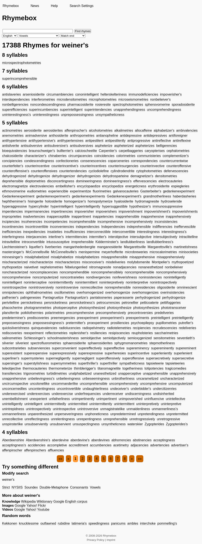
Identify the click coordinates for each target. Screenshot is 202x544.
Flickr (42, 505)
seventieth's (186, 338)
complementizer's (176, 156)
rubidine (64, 523)
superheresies (115, 353)
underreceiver (113, 394)
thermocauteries (35, 368)
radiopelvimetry (93, 328)
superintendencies (98, 109)
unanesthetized (104, 373)
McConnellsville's (64, 252)
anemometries (12, 135)
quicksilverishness (15, 328)
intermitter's (97, 237)
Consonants (79, 487)
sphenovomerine (157, 104)
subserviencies (39, 348)
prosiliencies (120, 323)
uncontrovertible (69, 388)
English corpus (76, 501)
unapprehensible (155, 373)
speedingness (98, 523)
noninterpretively (111, 282)
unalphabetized (80, 373)
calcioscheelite (86, 151)
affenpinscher (12, 450)
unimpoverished (130, 399)
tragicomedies (175, 368)
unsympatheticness (109, 114)
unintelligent (33, 404)
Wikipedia (28, 501)
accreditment (78, 445)
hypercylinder (39, 206)
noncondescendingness (48, 104)
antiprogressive (138, 140)
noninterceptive (35, 282)
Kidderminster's (107, 242)
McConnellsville (37, 252)
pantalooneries (101, 297)
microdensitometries (72, 99)
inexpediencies (34, 232)
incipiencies (11, 221)
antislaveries (11, 94)
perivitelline (10, 302)
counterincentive (37, 166)
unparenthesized (40, 414)
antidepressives (155, 135)
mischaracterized (15, 262)
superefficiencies (14, 109)
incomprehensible (82, 221)
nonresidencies (144, 287)
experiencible (58, 191)
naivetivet (31, 267)
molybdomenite (138, 262)
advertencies (159, 445)
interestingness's (174, 232)
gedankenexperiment (178, 191)
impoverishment (130, 211)
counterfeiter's (12, 166)
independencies (87, 226)
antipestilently (115, 140)
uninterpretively (147, 404)
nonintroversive (67, 287)
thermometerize (60, 368)
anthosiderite (58, 135)
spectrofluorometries (45, 343)
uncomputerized (180, 383)
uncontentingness (41, 388)
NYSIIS (17, 487)
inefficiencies (11, 232)
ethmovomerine (13, 191)
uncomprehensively (123, 383)
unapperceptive (129, 373)
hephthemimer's (14, 201)
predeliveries (164, 313)
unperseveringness (68, 414)
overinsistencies (172, 292)
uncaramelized (147, 378)
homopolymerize (100, 201)
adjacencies (140, 445)
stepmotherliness (162, 343)
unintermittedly (55, 404)
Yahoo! (31, 505)
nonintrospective (14, 287)
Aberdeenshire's (38, 440)
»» (140, 458)
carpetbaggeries (131, 151)
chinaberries (57, 156)
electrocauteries (170, 181)
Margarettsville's (160, 247)
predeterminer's (14, 318)
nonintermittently (61, 282)
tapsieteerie (155, 363)
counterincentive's (64, 166)
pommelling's (167, 523)
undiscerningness (138, 394)
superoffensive (133, 358)
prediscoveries (38, 318)
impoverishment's (157, 211)
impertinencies (62, 211)
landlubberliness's (159, 242)
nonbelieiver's (160, 99)
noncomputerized (45, 277)
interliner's (56, 237)
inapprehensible (127, 216)
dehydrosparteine (116, 176)
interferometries (43, 99)
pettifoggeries (170, 302)
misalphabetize (62, 257)
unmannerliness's (165, 409)
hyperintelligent (61, 206)
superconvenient (64, 348)
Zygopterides (154, 424)
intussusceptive (57, 242)
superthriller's (88, 363)
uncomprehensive (153, 383)
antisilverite (10, 145)
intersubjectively (165, 237)
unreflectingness (36, 419)
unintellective (175, 399)
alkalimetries (123, 130)
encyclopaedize (88, 186)
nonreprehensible (118, 287)
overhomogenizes (145, 292)
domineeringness (89, 181)
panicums (118, 523)
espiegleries (180, 186)
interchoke (148, 523)
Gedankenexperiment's (124, 196)
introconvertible (33, 242)
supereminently (162, 348)
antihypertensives (70, 140)
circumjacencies (80, 156)
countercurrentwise (173, 161)
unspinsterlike (12, 424)
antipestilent (94, 140)
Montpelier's (161, 262)
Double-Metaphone (53, 487)
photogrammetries (38, 307)
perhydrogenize (173, 297)
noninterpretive (137, 282)
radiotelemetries (119, 328)
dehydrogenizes (89, 176)
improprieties (12, 216)
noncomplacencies (44, 272)
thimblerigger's (85, 368)
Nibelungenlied (76, 267)
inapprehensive (152, 216)
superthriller (109, 363)
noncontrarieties (72, 277)
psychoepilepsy (142, 323)
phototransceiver (173, 307)
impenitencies (12, 211)
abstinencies (142, 440)
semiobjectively (114, 338)
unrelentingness (63, 419)
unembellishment (15, 399)
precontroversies (140, 313)
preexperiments (137, 318)
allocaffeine (143, 130)
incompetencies (55, 221)
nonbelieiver (174, 267)
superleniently (161, 353)
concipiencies (12, 161)
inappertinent (81, 216)
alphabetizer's (164, 130)
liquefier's (36, 247)
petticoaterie (149, 302)
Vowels (95, 487)
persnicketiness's (82, 302)
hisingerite (35, 201)
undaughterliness (95, 388)
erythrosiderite (158, 186)
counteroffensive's (15, 171)
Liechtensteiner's (14, 247)
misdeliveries (115, 262)
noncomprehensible (139, 272)
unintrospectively (38, 409)
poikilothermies (32, 313)
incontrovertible (36, 226)
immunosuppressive (168, 206)
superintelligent (71, 109)
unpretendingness (151, 414)
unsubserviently (36, 424)
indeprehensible (139, 226)
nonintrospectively (163, 282)
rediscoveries (12, 333)
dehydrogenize (39, 176)
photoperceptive (65, 307)
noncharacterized (15, 272)
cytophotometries (149, 171)
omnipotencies (13, 292)
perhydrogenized (147, 297)
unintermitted (78, 404)
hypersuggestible (114, 206)
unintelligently (12, 404)
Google (58, 501)
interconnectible (98, 232)
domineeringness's (117, 181)
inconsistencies (166, 221)
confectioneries (67, 161)
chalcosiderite (12, 156)
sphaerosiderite (74, 343)
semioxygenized (139, 338)
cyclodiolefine (98, 171)
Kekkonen (9, 523)
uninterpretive (171, 404)
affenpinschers (35, 450)
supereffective (114, 348)
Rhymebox (11, 6)
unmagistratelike (112, 409)
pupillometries (166, 323)
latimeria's (79, 523)
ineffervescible (185, 226)
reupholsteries (142, 333)
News (35, 6)
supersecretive (183, 358)
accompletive (57, 445)
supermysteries (32, 358)
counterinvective (152, 166)
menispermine (89, 252)
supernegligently (58, 358)
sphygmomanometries (130, 343)
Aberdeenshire (13, 440)
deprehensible (12, 181)
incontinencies (12, 226)
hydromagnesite (147, 201)
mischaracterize (41, 262)
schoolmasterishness (63, 338)
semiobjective (91, 338)
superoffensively (108, 358)
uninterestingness (46, 114)
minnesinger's (12, 257)
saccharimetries (166, 333)
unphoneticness (96, 414)
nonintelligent (12, 282)
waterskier (135, 424)
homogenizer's (75, 201)
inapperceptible (58, 216)
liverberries (53, 247)
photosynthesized (92, 307)
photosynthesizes (146, 307)
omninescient (187, 287)
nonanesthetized (150, 267)
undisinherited (163, 394)
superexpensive (36, 353)
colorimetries (126, 156)
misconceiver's (93, 262)
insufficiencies (74, 232)
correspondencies (144, 161)
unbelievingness (68, 378)
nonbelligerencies (15, 104)
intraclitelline (188, 237)
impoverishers (106, 211)
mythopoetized (183, 262)
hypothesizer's (140, 206)
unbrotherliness (122, 378)
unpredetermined (123, 414)
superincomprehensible (19, 78)
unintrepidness (13, 409)
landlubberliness (132, 242)
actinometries (12, 130)
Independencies (113, 226)
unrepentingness (89, 419)
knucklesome (29, 523)
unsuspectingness (86, 424)
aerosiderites (53, 130)
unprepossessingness (77, 114)
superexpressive (90, 353)
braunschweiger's (42, 151)
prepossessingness (16, 323)
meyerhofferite (112, 252)
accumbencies (100, 445)
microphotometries (103, 99)
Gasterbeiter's (150, 191)
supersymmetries (63, 363)
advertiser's (179, 445)
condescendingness (39, 161)
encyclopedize (112, 186)
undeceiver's (119, 388)
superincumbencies (43, 109)
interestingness (148, 232)
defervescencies (176, 171)
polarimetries (55, 313)
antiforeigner (178, 135)
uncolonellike (40, 383)
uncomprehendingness (164, 109)
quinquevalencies (44, 328)
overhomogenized (90, 292)
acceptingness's (14, 445)
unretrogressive (168, 419)
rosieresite (103, 104)
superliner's (10, 358)
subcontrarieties (14, 348)
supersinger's (12, 363)
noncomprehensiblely (107, 272)
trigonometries (34, 373)
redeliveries (187, 328)
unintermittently (100, 404)
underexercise (62, 394)
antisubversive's (56, 145)
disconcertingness (60, 181)
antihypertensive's (42, 140)
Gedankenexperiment (18, 196)
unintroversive (87, 409)
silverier (8, 343)
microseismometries (133, 99)
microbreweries (136, 252)
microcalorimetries (163, 252)
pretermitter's (75, 323)
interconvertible (123, 232)
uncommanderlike (64, 383)
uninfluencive (154, 399)
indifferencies (162, 226)
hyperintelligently (87, 206)
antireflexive (182, 140)
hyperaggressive (14, 206)
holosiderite (53, 201)
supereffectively (90, 348)
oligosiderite (166, 287)
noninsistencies (150, 277)
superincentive (138, 353)
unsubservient (60, 424)
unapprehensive (14, 378)
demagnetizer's (141, 176)
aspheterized (124, 145)
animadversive (36, 135)
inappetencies (103, 216)
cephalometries (178, 151)
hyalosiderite (123, 201)
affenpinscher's (76, 130)
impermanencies (36, 211)
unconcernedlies (14, 388)
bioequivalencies (14, 151)
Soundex (31, 487)
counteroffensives (44, 171)
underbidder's (141, 388)
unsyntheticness (114, 424)
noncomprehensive (16, 277)
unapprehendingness (129, 109)
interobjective (118, 237)
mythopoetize (12, 267)
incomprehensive (110, 221)
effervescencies (145, 181)
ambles (132, 523)
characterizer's (35, 156)
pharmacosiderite (81, 104)
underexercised (13, 394)
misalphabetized (37, 257)
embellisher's (65, 186)
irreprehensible (82, 242)
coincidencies (104, 156)
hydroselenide (171, 201)
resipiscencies (119, 333)
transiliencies (12, 373)
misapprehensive (142, 257)
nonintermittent (86, 282)
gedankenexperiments (88, 196)
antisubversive (31, 145)
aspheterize (104, 145)
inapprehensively (178, 216)
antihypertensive (14, 140)
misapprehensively (171, 257)
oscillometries (64, 292)
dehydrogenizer (63, 176)
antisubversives (81, 145)
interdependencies (16, 99)
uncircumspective (15, 383)
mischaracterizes (67, 262)
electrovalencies (42, 186)
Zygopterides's (177, 424)
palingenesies (30, 297)
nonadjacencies (124, 267)
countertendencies (73, 171)
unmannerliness (14, 414)
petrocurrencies (108, 302)
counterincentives (93, 166)
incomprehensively (139, 221)
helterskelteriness (113, 94)
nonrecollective (91, 287)
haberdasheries (184, 196)
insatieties (54, 232)
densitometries (166, 176)
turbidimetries (57, 373)
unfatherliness (59, 399)
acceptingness (164, 440)
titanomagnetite (109, 368)
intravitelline (11, 242)
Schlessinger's (35, 338)
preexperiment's (112, 318)
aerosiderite (33, 130)
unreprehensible (115, 419)
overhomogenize (117, 292)
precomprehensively (111, 313)
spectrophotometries (128, 104)
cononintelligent (87, 94)
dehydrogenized (14, 176)
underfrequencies (88, 394)
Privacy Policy (95, 539)
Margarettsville (135, 247)
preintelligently (182, 318)
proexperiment (98, 323)
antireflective (161, 140)
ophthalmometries (39, 292)
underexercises (38, 394)
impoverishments (185, 211)
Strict (6, 487)
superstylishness (36, 363)
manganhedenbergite (79, 247)
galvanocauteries (125, 191)
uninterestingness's (16, 114)
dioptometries (35, 181)
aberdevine (60, 440)
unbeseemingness (96, 378)
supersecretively (158, 358)
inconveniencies (62, 226)
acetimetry (121, 445)
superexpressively (62, 353)
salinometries (12, 338)
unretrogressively (142, 419)
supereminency (137, 348)
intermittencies (76, 237)
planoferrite (10, 313)
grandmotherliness (157, 196)
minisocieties (188, 252)
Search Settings (82, 6)
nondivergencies (98, 277)
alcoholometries (101, 130)
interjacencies (36, 237)
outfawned (48, 523)
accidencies (37, 445)
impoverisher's (171, 94)
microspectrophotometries (21, 63)
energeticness (135, 186)
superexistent (12, 353)
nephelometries (51, 267)
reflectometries (56, 333)
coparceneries (118, 161)
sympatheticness (131, 363)
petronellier (130, 302)
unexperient (38, 399)
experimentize (80, 191)
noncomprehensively (171, 272)
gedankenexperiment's (53, 196)
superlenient (183, 353)
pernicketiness (31, 302)
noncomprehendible (74, 272)
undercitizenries (164, 388)
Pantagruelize (53, 297)
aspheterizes (145, 145)
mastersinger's (13, 252)
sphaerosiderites (100, 343)
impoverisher (84, 211)
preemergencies (63, 318)
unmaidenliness (138, 409)
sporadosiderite (183, 104)
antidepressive (131, 135)
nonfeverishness (124, 277)
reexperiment (33, 333)
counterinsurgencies (123, 166)
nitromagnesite (100, 267)
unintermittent (124, 404)
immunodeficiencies (143, 94)
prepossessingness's (48, 323)
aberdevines (100, 440)
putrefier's (185, 323)
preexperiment (87, 318)
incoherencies (31, 221)
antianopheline (107, 135)
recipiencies (141, 328)
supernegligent (83, 358)
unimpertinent (106, 399)
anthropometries (82, 135)
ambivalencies (187, 130)
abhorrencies (121, 440)
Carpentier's (108, 151)
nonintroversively (41, 287)
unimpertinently (83, 399)
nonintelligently (175, 277)
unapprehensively (183, 373)
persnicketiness (55, 302)
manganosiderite (109, 247)
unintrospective (64, 409)
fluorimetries (102, 191)
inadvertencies (34, 216)
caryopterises (155, 151)
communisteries (149, 156)
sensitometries (164, 338)
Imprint (111, 539)
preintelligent (160, 318)
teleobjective (11, 368)
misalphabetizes (87, 257)
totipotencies (154, 368)
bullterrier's (65, 151)
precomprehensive (80, 313)
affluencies (56, 450)
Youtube (43, 509)
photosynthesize (119, 307)
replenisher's (78, 333)
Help (54, 6)
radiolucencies (70, 328)
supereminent (186, 348)
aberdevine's (79, 440)
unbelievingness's (41, 378)
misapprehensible (114, 257)
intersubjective (141, 237)
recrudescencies (164, 328)
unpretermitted (177, 414)
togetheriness (132, 368)
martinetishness (185, 247)
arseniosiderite (34, 94)
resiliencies (98, 333)
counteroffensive (178, 166)
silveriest (22, 343)
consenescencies (93, 161)
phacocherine (12, 307)
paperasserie (124, 297)
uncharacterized (172, 378)
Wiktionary (45, 501)
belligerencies (166, 145)
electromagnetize (15, 186)
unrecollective (12, 419)
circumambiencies (59, 94)
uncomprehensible (93, 383)
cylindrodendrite (122, 171)
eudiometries (37, 191)
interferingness (13, 237)
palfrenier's (10, 297)
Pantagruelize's (76, 297)
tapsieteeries (175, 363)
